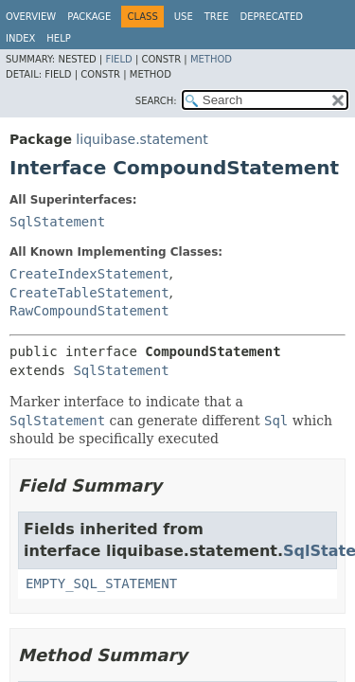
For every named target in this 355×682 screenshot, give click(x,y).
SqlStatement (57, 221)
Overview (31, 16)
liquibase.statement (141, 139)
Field (118, 59)
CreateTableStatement (89, 292)
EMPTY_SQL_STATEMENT (101, 583)
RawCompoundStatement (89, 310)
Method (211, 59)
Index (20, 38)
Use (183, 16)
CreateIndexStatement (89, 273)
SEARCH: (156, 101)
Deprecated (271, 16)
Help (58, 38)
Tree (216, 16)
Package (89, 16)
